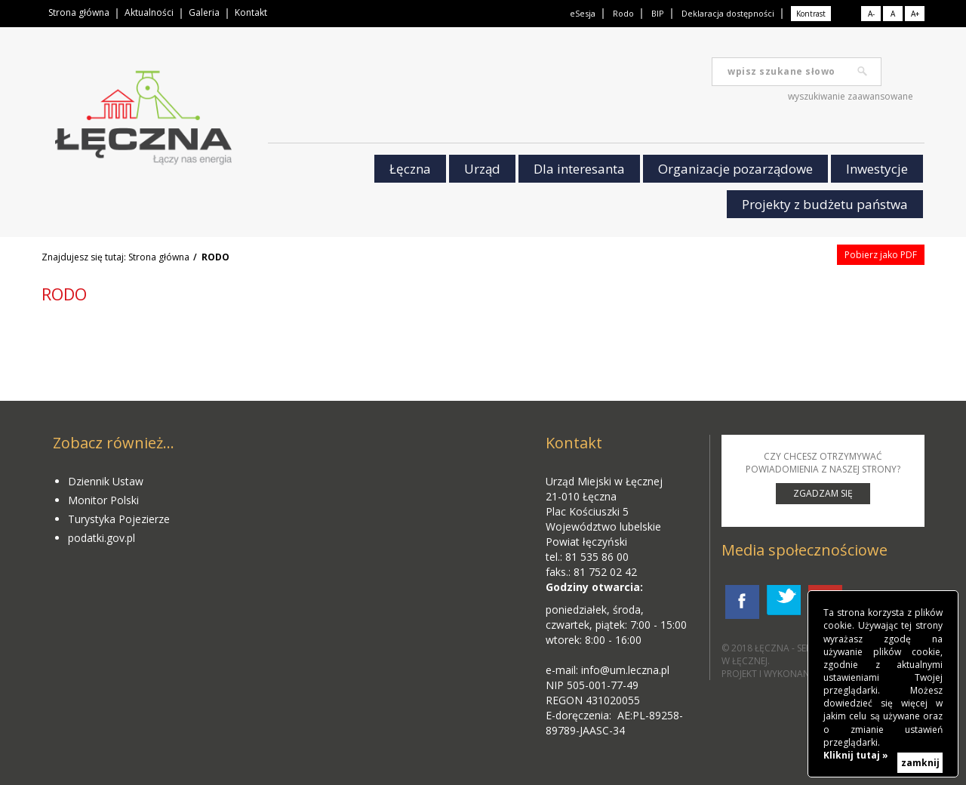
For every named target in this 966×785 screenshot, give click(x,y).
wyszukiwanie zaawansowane (850, 96)
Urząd (482, 168)
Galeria (204, 12)
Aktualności (149, 12)
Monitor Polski (103, 500)
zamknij (920, 762)
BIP (657, 13)
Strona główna (78, 12)
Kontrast (811, 13)
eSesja (582, 13)
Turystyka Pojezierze (119, 519)
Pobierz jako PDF (880, 254)
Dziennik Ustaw (105, 481)
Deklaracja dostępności (727, 13)
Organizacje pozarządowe (735, 168)
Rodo (623, 13)
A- (871, 13)
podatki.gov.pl (101, 538)
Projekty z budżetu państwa (825, 204)
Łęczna (410, 168)
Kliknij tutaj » (855, 755)
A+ (915, 13)
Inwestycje (877, 168)
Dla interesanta (579, 168)
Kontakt (251, 12)
